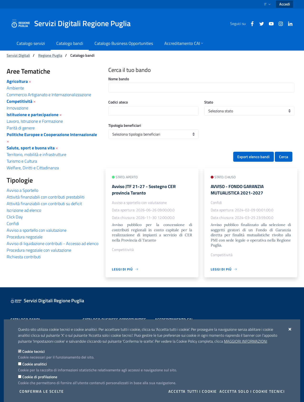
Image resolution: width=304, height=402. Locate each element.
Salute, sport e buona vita (31, 148)
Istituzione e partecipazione (32, 114)
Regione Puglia (50, 55)
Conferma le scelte (41, 391)
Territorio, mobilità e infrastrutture (36, 154)
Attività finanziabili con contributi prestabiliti (46, 197)
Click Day (15, 217)
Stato (208, 102)
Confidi (13, 223)
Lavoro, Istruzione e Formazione (35, 121)
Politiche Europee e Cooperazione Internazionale (52, 134)
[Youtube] (269, 23)
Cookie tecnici (33, 351)
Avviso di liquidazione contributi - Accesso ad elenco (52, 243)
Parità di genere (21, 128)
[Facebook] (250, 23)
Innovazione (17, 108)
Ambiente (15, 88)
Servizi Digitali (18, 55)
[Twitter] (260, 23)
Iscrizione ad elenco (24, 210)
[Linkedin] (288, 23)
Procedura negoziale (25, 237)
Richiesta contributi (24, 257)
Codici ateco (118, 102)
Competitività (19, 101)
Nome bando (118, 79)
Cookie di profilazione (39, 377)
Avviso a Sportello (22, 190)
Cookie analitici (34, 364)
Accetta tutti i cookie (192, 391)
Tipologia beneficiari (124, 125)
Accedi (284, 4)
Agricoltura (17, 81)
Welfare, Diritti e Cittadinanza (33, 168)
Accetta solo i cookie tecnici (252, 391)
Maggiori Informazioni (245, 341)
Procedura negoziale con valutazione (39, 250)
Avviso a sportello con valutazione (36, 230)
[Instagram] (279, 23)
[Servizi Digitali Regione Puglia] (73, 23)
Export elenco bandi (253, 157)
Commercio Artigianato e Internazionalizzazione (49, 94)
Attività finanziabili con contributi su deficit (44, 203)
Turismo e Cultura (22, 161)
